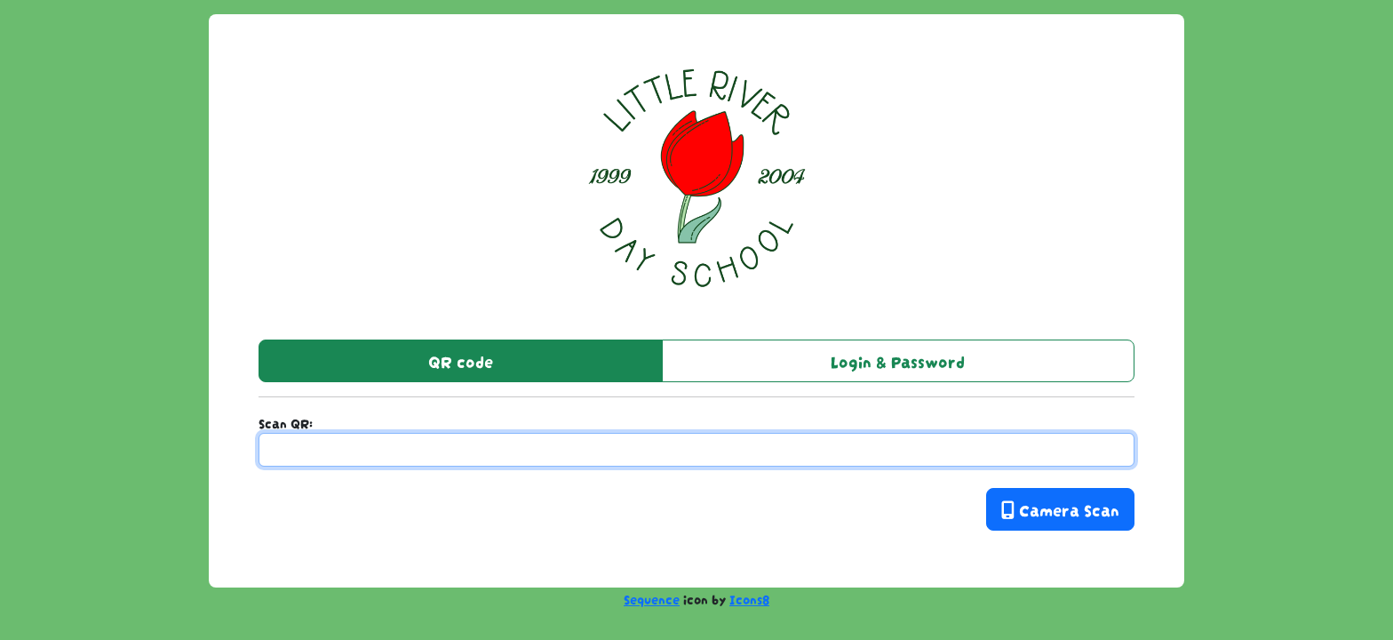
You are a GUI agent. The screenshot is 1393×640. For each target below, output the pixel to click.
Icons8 (749, 598)
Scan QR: (286, 422)
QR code (460, 360)
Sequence (652, 598)
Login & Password (898, 360)
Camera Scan (1060, 509)
